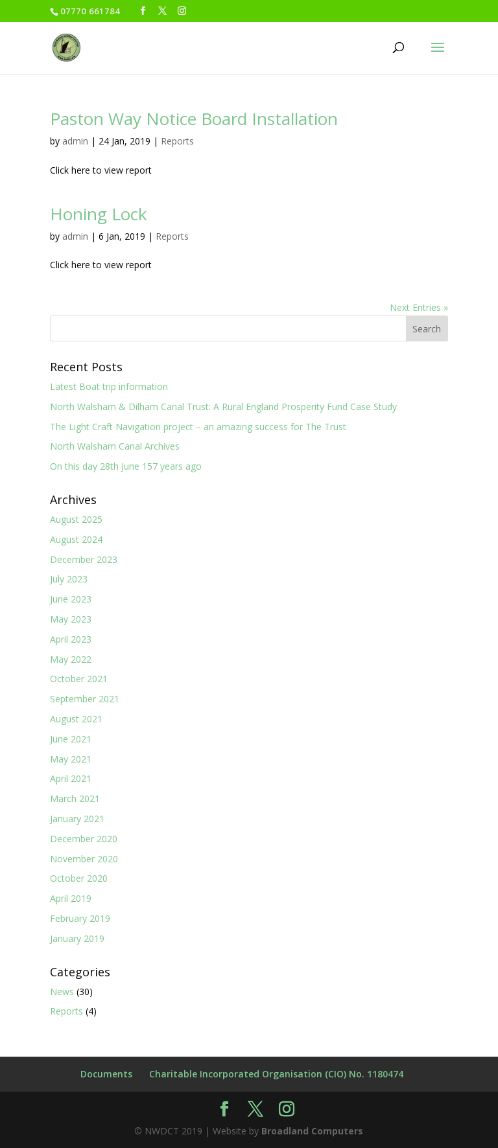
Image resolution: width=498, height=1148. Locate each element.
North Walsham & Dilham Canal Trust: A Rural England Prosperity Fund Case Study (223, 406)
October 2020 (79, 878)
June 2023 (70, 599)
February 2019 (80, 918)
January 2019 (77, 938)
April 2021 (70, 778)
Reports (177, 141)
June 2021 (70, 739)
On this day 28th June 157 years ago (126, 466)
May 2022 (70, 659)
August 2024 (76, 539)
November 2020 (84, 859)
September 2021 (84, 699)
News (62, 991)
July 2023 (69, 579)
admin (75, 141)
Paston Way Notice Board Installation (194, 118)
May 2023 (70, 619)
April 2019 (70, 898)
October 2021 (79, 678)
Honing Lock (98, 213)
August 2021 (76, 719)
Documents (106, 1074)
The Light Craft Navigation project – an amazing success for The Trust (198, 426)
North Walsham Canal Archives (115, 446)
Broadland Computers (312, 1131)
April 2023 (70, 639)
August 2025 (76, 519)
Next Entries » (419, 307)
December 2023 (83, 559)
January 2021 (77, 818)
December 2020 (83, 838)
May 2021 (70, 759)
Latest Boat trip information (109, 386)
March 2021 (75, 798)
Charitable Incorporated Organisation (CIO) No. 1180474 (276, 1074)
